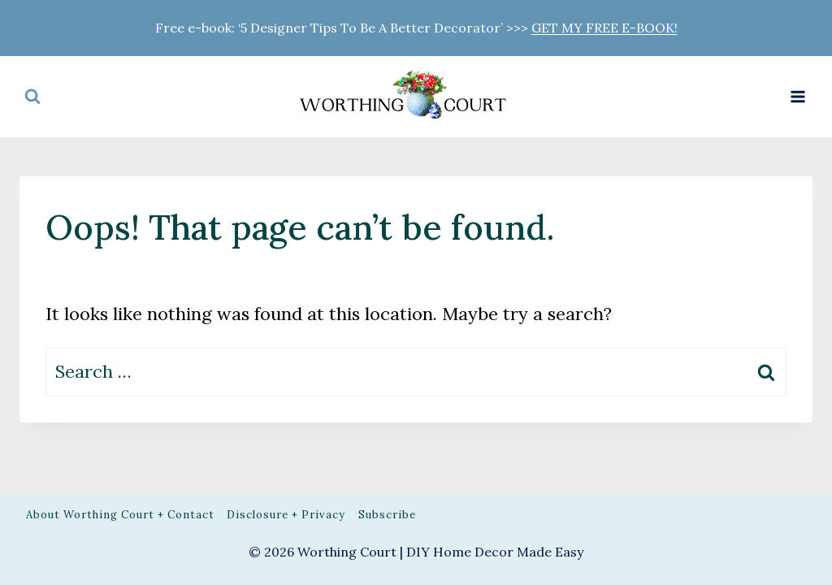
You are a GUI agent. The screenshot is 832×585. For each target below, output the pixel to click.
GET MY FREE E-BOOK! (604, 28)
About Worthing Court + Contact (120, 515)
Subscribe (387, 515)
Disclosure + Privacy (286, 515)
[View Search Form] (33, 97)
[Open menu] (797, 96)
